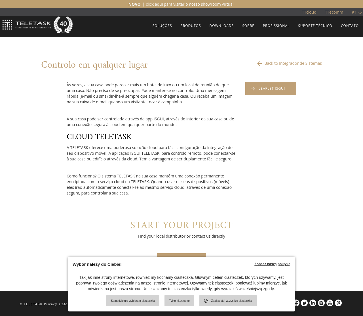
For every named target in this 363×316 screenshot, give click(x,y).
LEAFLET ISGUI (272, 88)
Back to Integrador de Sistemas (289, 62)
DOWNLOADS (221, 25)
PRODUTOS (191, 25)
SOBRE (248, 25)
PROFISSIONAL (276, 25)
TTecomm (334, 12)
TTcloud (309, 12)
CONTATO (350, 25)
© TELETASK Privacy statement (48, 304)
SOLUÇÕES (162, 25)
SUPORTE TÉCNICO (315, 25)
